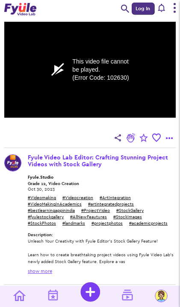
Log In (143, 9)
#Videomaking (42, 197)
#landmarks (73, 223)
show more (40, 271)
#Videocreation (77, 197)
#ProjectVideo (95, 210)
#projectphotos (107, 223)
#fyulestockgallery (46, 217)
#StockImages (127, 217)
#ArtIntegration (115, 197)
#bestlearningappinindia (51, 210)
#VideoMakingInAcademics (55, 204)
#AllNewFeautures (88, 217)
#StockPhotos (42, 223)
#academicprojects (148, 223)
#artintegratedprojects (111, 204)
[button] (161, 8)
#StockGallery (130, 210)
